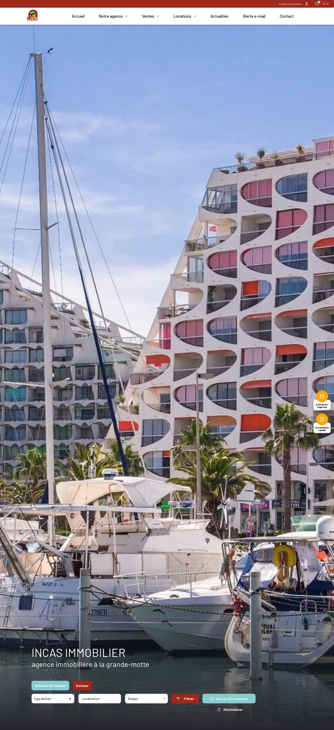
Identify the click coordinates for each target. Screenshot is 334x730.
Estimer (82, 686)
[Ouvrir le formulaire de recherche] (185, 698)
